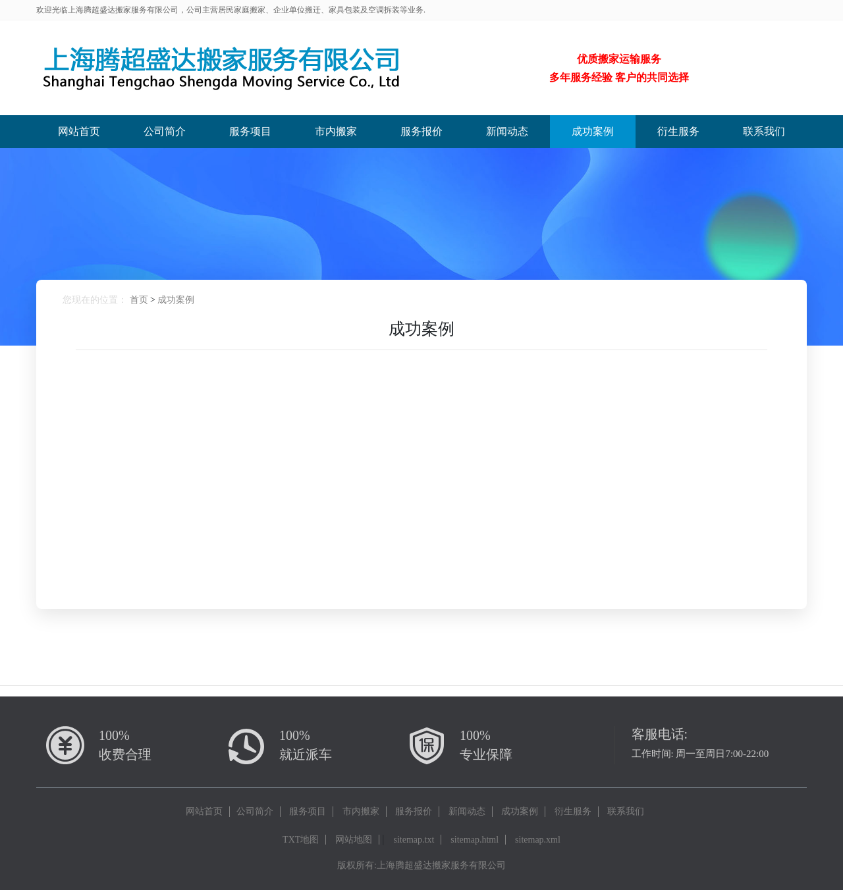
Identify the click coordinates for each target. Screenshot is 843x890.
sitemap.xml (537, 840)
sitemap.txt (414, 840)
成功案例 (593, 131)
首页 (139, 300)
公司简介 (165, 131)
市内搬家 (336, 131)
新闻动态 (507, 131)
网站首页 (79, 131)
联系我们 (764, 131)
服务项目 (250, 131)
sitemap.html (474, 840)
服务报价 (421, 131)
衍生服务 (678, 131)
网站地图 (353, 840)
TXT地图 (301, 840)
